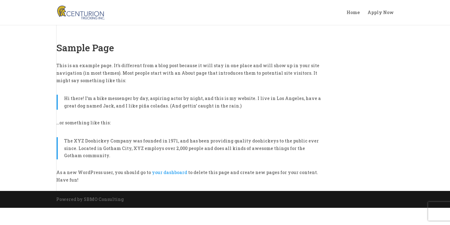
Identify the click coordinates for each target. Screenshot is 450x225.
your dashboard (169, 172)
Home (353, 12)
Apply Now (381, 12)
